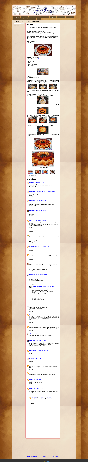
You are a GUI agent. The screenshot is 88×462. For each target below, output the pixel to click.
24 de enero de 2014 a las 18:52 (38, 263)
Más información (51, 461)
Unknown (31, 365)
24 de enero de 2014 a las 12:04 (49, 191)
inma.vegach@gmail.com (34, 314)
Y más (55, 461)
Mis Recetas (34, 397)
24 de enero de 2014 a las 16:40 (37, 235)
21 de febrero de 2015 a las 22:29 (45, 397)
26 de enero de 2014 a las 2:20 (41, 340)
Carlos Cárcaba (32, 340)
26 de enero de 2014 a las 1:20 (40, 333)
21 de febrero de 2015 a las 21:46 (39, 388)
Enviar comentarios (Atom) (36, 459)
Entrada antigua (55, 456)
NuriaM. (30, 263)
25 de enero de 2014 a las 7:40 (45, 314)
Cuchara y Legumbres (44, 17)
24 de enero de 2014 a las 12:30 (40, 200)
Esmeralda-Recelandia (33, 305)
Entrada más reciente (32, 456)
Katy (30, 235)
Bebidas (34, 19)
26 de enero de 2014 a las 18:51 (37, 358)
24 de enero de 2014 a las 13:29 (40, 210)
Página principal (16, 17)
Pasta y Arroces (53, 17)
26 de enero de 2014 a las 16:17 (42, 350)
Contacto (38, 19)
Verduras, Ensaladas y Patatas (34, 17)
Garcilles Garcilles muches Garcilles (36, 191)
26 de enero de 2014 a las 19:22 (39, 365)
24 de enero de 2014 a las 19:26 (41, 274)
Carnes (63, 17)
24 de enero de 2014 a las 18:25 (38, 254)
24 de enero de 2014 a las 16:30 (40, 220)
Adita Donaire (32, 333)
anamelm (31, 372)
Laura (30, 358)
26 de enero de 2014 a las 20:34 (39, 372)
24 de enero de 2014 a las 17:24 (43, 246)
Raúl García (31, 210)
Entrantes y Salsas (24, 17)
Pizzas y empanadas (70, 17)
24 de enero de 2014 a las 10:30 (40, 182)
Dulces (25, 19)
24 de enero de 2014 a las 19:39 (48, 286)
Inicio (44, 456)
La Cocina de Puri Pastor (37, 286)
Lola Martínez (32, 182)
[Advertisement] (42, 447)
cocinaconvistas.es (33, 246)
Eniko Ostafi (31, 200)
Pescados (58, 17)
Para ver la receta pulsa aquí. (44, 58)
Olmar (30, 254)
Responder (31, 187)
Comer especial (32, 274)
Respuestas (33, 284)
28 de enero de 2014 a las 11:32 (39, 379)
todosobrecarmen (32, 350)
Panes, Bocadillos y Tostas (18, 19)
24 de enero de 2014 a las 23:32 (44, 305)
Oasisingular (31, 220)
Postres (30, 19)
